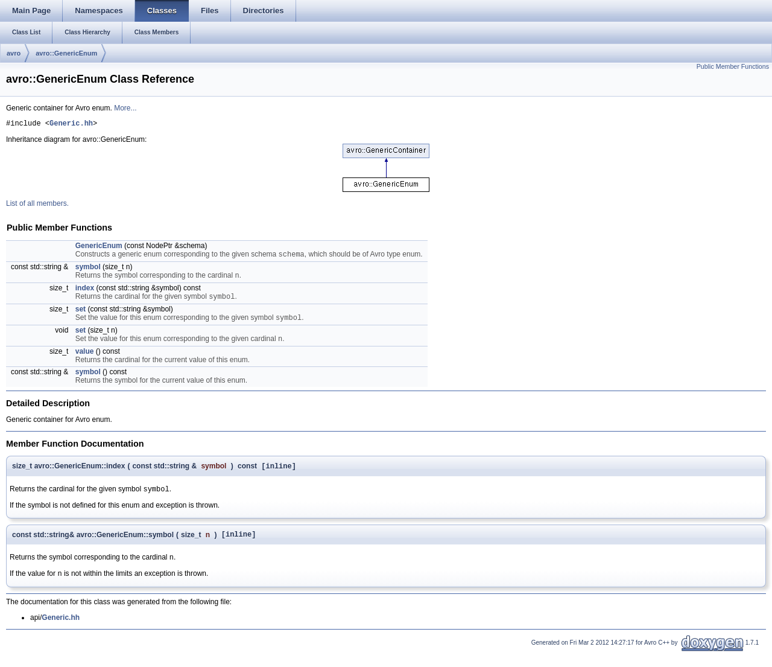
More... (125, 108)
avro (14, 53)
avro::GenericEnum (66, 53)
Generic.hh (71, 125)
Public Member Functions (733, 66)
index (84, 292)
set (80, 314)
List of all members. (37, 205)
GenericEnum (98, 247)
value (84, 359)
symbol (88, 270)
